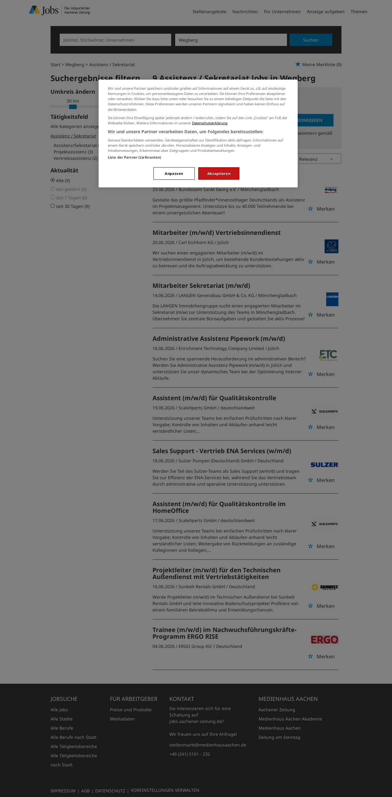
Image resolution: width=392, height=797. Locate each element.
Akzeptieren (218, 173)
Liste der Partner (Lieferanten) (134, 157)
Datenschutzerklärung (210, 123)
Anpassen (174, 173)
